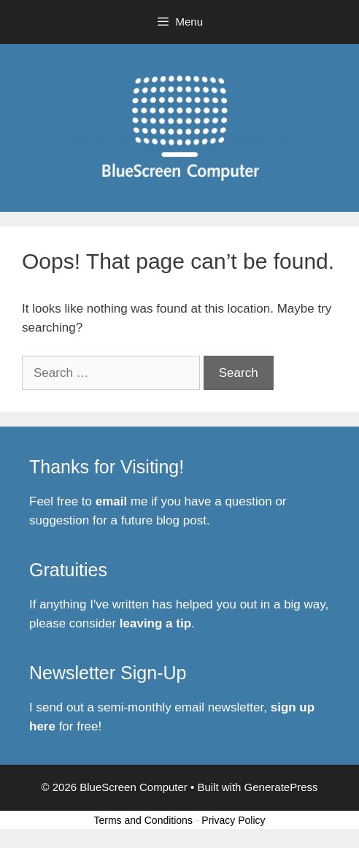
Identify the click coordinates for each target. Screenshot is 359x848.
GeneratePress (281, 787)
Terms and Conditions (143, 820)
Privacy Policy (233, 820)
